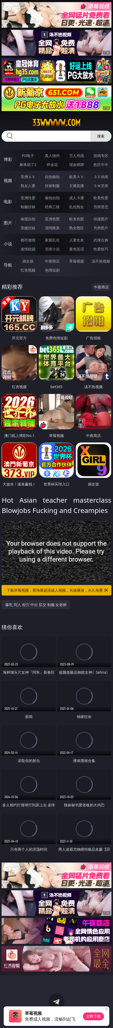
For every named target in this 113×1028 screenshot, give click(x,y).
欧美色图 (76, 218)
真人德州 (52, 155)
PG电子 (28, 155)
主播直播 (76, 185)
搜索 (101, 136)
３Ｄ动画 (100, 176)
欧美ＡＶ (76, 176)
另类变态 (100, 206)
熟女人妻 (28, 185)
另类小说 (52, 248)
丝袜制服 (52, 185)
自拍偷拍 (52, 176)
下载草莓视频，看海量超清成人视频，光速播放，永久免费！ (58, 590)
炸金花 (52, 164)
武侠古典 (100, 239)
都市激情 (28, 239)
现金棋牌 (76, 164)
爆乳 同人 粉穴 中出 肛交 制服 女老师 (36, 604)
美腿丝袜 (28, 227)
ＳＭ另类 (100, 185)
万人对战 (76, 155)
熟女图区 (76, 227)
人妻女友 (76, 239)
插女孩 (28, 261)
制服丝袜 (28, 206)
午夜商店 (52, 261)
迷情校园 (28, 248)
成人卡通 (76, 197)
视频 (8, 180)
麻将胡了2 (28, 164)
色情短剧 (52, 270)
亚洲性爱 (28, 197)
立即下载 (93, 1016)
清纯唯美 (52, 227)
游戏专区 (100, 155)
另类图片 (100, 227)
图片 (8, 223)
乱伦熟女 (76, 206)
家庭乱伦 (52, 239)
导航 (8, 265)
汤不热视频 (101, 261)
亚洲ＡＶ (28, 176)
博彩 (8, 159)
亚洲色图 (52, 218)
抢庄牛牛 (100, 164)
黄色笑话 (76, 248)
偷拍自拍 (52, 197)
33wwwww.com (56, 122)
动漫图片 (100, 218)
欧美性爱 (100, 197)
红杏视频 (28, 270)
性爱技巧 (100, 248)
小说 (8, 244)
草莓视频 (76, 261)
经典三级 (52, 206)
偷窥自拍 (28, 218)
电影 (8, 201)
